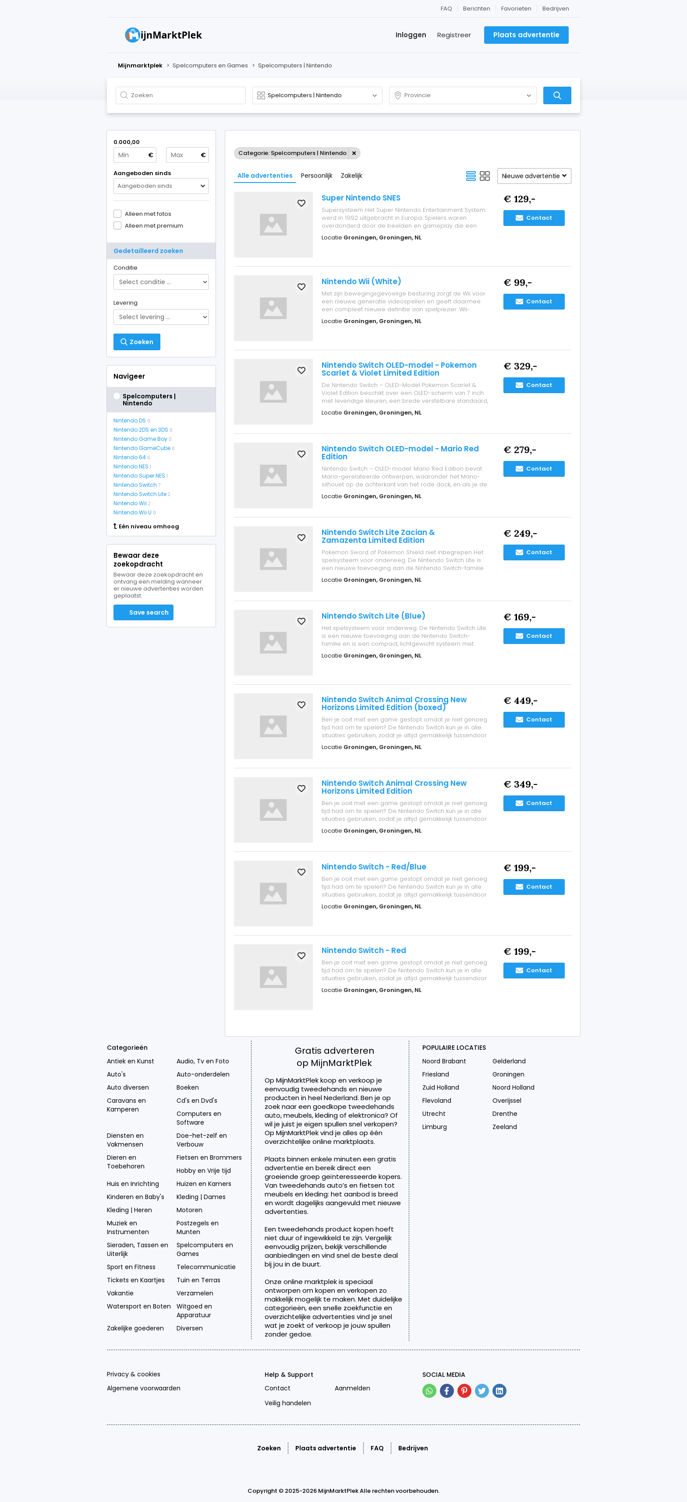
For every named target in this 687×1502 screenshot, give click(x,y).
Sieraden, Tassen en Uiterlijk (137, 1249)
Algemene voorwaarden (144, 1388)
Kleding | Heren (129, 1210)
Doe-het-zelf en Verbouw (202, 1140)
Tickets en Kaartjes (136, 1280)
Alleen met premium (154, 225)
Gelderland (509, 1061)
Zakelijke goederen (135, 1328)
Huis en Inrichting (133, 1183)
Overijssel (506, 1100)
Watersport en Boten (139, 1306)
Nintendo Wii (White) (361, 281)
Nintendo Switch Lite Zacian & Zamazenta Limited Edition (378, 536)
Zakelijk (351, 175)
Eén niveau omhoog (146, 526)
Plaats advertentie (325, 1448)
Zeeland (504, 1126)
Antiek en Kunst (130, 1061)
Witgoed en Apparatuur (194, 1310)
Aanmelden (352, 1388)
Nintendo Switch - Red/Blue (374, 867)
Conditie (125, 268)
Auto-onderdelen (203, 1074)
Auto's (116, 1074)
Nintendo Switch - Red (364, 950)
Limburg (434, 1126)
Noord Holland (513, 1087)
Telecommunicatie (206, 1267)
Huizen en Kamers (204, 1183)
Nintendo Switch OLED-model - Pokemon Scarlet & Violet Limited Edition (399, 369)
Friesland (435, 1074)
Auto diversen (128, 1087)
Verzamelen (195, 1293)
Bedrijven (555, 8)
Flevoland (436, 1100)
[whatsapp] (429, 1391)
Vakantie (120, 1293)
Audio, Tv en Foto (203, 1061)
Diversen (190, 1328)
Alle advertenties (265, 175)
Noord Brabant (444, 1061)
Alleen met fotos (148, 214)
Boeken (188, 1087)
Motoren (189, 1210)
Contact (534, 218)
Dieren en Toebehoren (126, 1162)
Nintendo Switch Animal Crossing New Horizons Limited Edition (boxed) (394, 703)
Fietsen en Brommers (209, 1157)
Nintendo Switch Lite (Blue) (373, 616)
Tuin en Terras (198, 1280)
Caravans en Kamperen (126, 1105)
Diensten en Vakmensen (125, 1140)
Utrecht (434, 1113)
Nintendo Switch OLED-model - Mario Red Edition (400, 453)
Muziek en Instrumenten (128, 1227)
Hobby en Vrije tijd (204, 1170)
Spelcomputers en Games (205, 1249)
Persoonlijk (317, 175)
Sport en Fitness (131, 1267)
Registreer (454, 34)
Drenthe (504, 1113)
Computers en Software (199, 1118)
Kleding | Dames (201, 1196)
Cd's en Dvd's (197, 1100)
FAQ (446, 8)
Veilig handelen (288, 1403)
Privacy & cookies (133, 1374)
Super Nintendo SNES (361, 198)
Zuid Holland (440, 1087)
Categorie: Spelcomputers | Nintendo (292, 153)
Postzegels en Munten (198, 1227)
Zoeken (269, 1448)
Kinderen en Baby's (135, 1196)
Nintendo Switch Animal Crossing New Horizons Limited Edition (394, 787)
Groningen (508, 1074)
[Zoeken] (557, 95)
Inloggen (411, 34)
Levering (125, 303)
